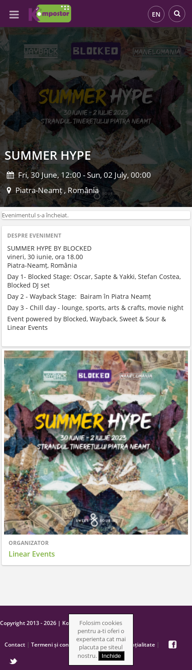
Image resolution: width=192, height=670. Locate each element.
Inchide (111, 655)
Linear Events (32, 554)
